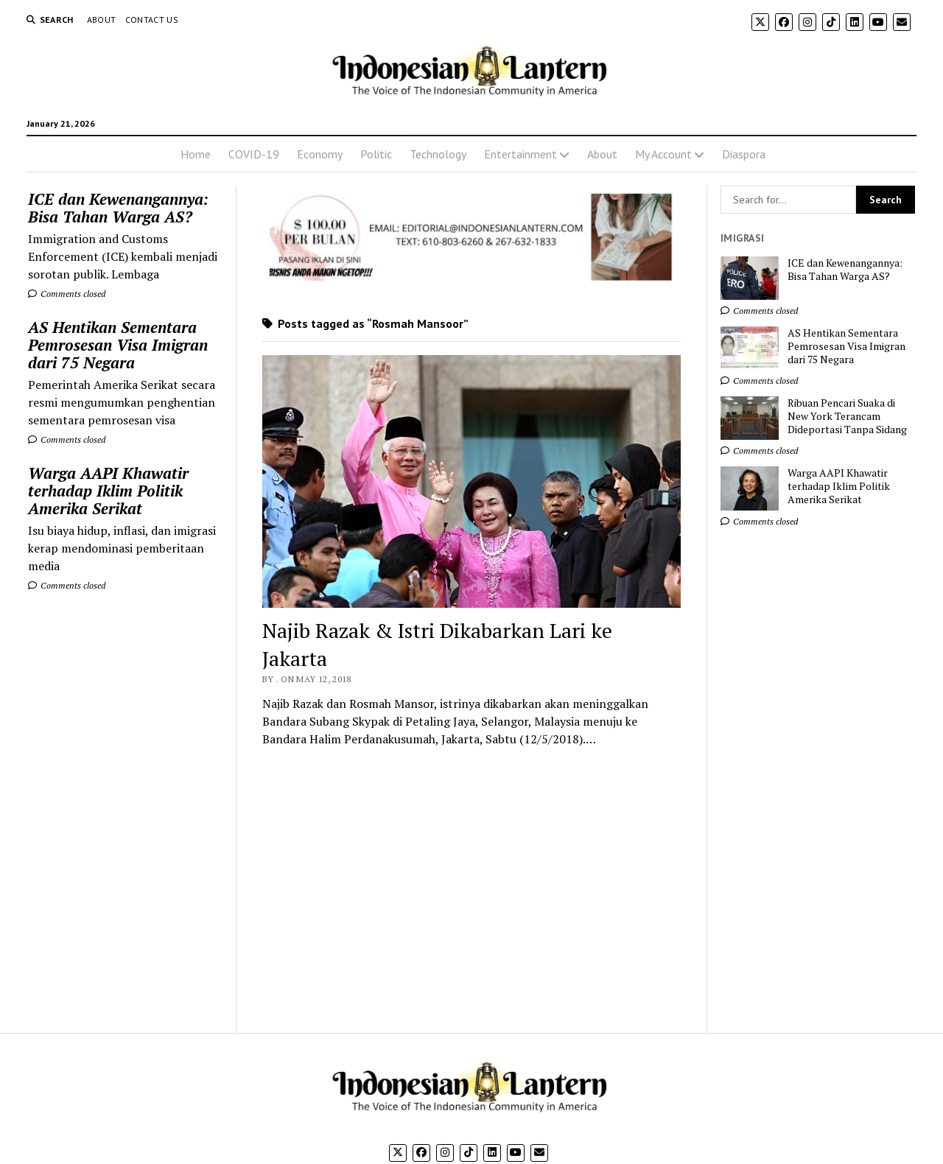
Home (195, 154)
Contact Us (152, 19)
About (101, 19)
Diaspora (743, 154)
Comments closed (66, 293)
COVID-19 (253, 154)
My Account (663, 154)
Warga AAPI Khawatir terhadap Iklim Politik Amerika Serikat (108, 490)
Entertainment (520, 154)
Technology (438, 154)
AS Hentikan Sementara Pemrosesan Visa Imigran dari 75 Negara (118, 344)
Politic (376, 154)
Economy (320, 154)
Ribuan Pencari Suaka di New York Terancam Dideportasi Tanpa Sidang (847, 416)
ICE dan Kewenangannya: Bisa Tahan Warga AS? (118, 207)
